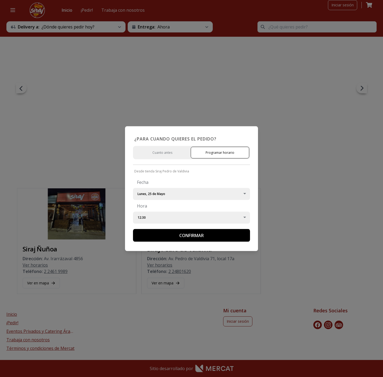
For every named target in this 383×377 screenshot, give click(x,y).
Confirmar (191, 235)
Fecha (142, 182)
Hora (142, 206)
